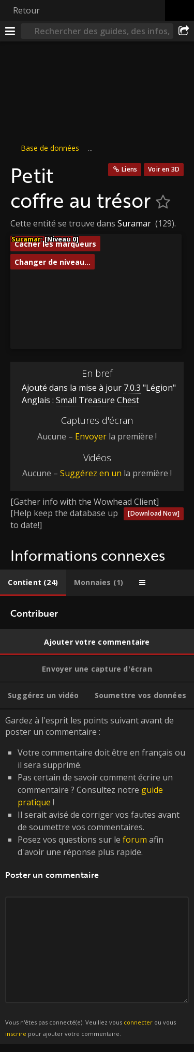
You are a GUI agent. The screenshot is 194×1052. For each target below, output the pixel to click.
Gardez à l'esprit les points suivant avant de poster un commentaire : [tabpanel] (97, 877)
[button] (56, 298)
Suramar (134, 223)
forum (135, 839)
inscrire (15, 1033)
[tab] (33, 583)
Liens (129, 169)
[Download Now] (154, 513)
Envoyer (91, 436)
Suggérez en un (91, 473)
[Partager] (183, 31)
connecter (138, 1022)
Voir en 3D (164, 169)
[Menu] (10, 31)
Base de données (50, 148)
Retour (26, 10)
